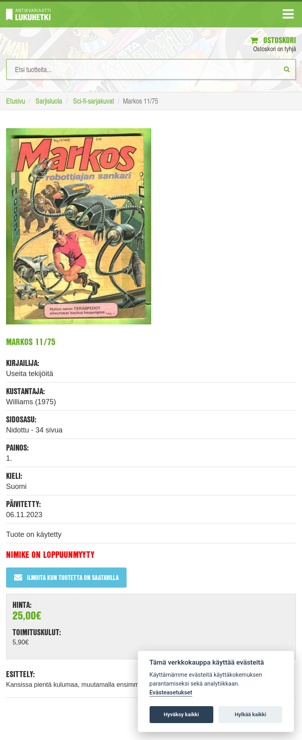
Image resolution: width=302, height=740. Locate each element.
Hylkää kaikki (250, 714)
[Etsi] (287, 69)
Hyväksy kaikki (181, 714)
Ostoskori (273, 40)
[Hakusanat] (151, 69)
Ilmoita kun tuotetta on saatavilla (66, 577)
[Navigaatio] (288, 15)
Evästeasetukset (171, 692)
